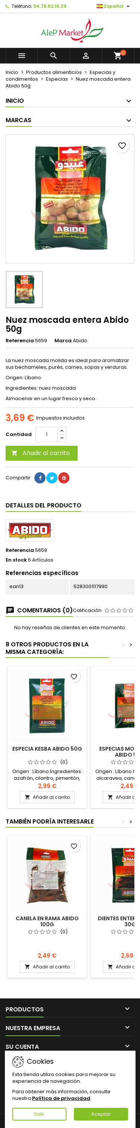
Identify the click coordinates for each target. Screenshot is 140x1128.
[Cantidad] (46, 434)
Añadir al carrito (40, 453)
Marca (63, 340)
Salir (39, 1114)
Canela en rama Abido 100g (47, 921)
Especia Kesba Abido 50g (47, 748)
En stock (16, 560)
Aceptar (101, 1114)
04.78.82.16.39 (49, 6)
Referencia (20, 340)
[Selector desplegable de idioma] (114, 6)
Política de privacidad (61, 1098)
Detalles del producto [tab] (43, 505)
